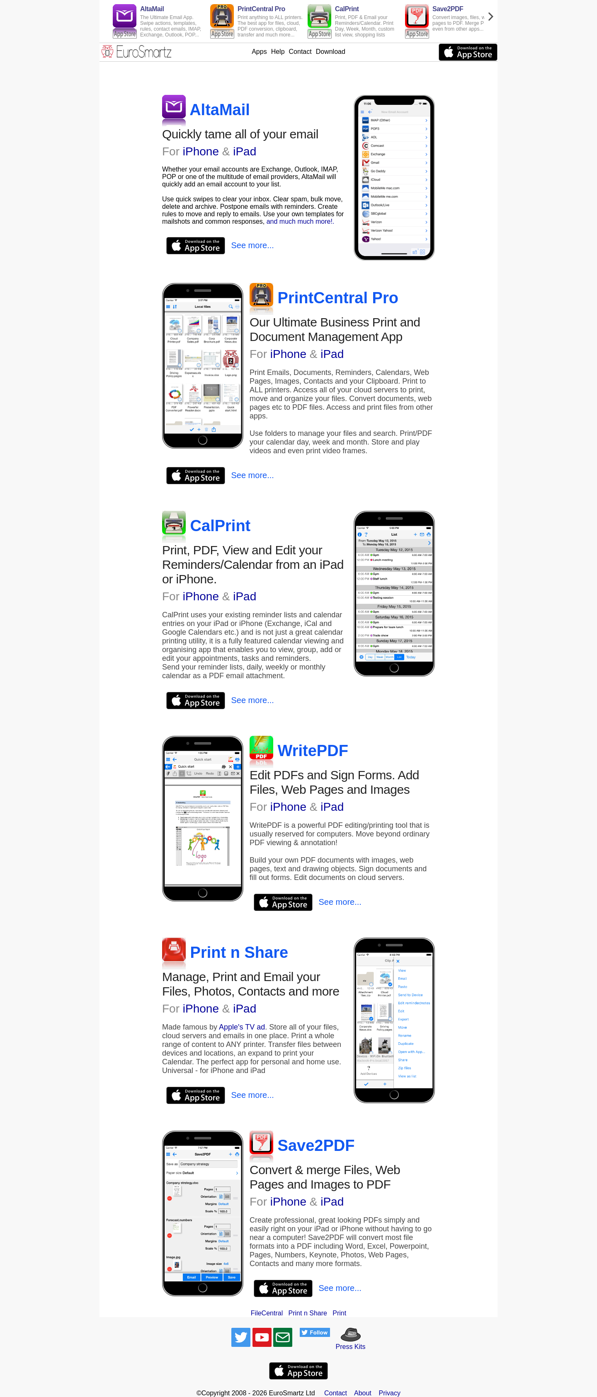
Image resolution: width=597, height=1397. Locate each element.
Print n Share (308, 1313)
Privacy (389, 1393)
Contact (300, 51)
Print (339, 1313)
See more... (252, 245)
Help (278, 51)
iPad (244, 151)
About (362, 1393)
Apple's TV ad (242, 1027)
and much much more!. (301, 221)
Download (330, 51)
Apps (259, 51)
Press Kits (347, 1343)
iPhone (201, 151)
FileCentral (267, 1313)
